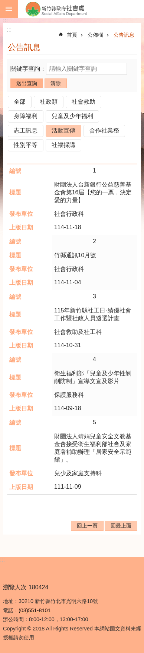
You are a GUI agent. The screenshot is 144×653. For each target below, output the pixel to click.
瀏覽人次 (15, 587)
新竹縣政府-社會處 (81, 9)
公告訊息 (124, 35)
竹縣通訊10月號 (75, 255)
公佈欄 (95, 35)
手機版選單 (9, 9)
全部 (20, 101)
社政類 (49, 101)
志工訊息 (25, 130)
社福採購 (63, 145)
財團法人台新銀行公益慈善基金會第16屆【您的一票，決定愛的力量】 (93, 192)
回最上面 (121, 526)
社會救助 (83, 101)
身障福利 (25, 116)
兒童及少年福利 (72, 116)
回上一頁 (87, 526)
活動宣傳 (63, 130)
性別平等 (25, 145)
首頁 (72, 35)
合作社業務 (104, 130)
